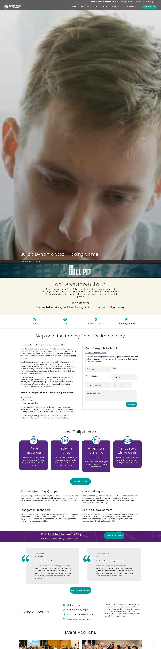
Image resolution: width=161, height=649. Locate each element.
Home (22, 261)
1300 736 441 (96, 361)
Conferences (44, 415)
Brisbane (115, 2)
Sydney (122, 2)
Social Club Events (62, 418)
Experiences (30, 261)
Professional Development (30, 418)
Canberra (138, 2)
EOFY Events (48, 418)
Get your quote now (117, 616)
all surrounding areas (150, 2)
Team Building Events (28, 415)
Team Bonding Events (60, 415)
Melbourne (129, 2)
